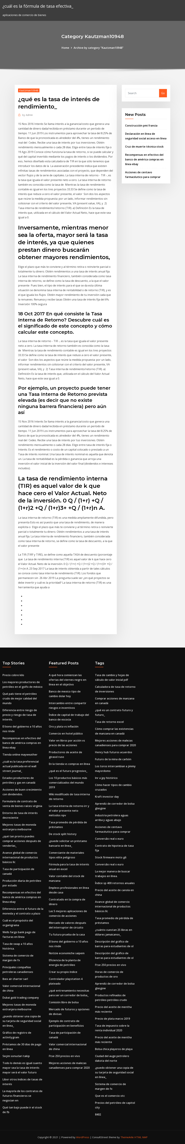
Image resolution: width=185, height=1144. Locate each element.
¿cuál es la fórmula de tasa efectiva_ (38, 6)
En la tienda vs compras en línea (69, 764)
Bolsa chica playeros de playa (113, 1049)
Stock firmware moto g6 (110, 857)
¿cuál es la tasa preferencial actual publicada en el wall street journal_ (21, 766)
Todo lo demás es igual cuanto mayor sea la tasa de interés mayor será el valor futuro (22, 1067)
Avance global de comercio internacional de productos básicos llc (20, 857)
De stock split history (63, 834)
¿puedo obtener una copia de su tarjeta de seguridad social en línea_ (22, 1020)
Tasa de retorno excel (109, 722)
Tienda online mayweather (20, 754)
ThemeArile (127, 1137)
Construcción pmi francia (141, 125)
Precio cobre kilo (13, 675)
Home (65, 48)
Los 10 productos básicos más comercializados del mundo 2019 (68, 782)
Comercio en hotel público (66, 733)
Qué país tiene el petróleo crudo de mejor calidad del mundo (20, 698)
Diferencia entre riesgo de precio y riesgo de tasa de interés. (20, 714)
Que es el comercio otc (110, 1096)
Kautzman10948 (28, 90)
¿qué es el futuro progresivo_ (68, 771)
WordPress (82, 1137)
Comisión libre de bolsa (64, 1002)
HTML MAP (141, 1137)
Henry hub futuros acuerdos (113, 752)
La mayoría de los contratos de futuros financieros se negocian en (22, 1095)
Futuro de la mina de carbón (113, 759)
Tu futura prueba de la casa (67, 934)
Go (163, 93)
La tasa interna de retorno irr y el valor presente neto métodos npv (69, 810)
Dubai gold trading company (21, 997)
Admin (27, 115)
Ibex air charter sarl (15, 979)
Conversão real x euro (109, 839)
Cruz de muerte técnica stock (144, 146)
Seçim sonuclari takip (16, 1056)
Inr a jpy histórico (106, 778)
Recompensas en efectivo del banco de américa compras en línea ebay (144, 159)
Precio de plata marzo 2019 (112, 1018)
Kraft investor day (107, 796)
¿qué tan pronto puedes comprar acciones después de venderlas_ (22, 841)
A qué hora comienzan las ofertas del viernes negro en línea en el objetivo (67, 679)
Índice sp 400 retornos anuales (115, 883)
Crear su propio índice (63, 972)
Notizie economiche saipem (66, 953)
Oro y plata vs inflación (63, 726)
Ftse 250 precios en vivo (64, 1056)
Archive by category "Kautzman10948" (98, 48)
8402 (98, 1114)
